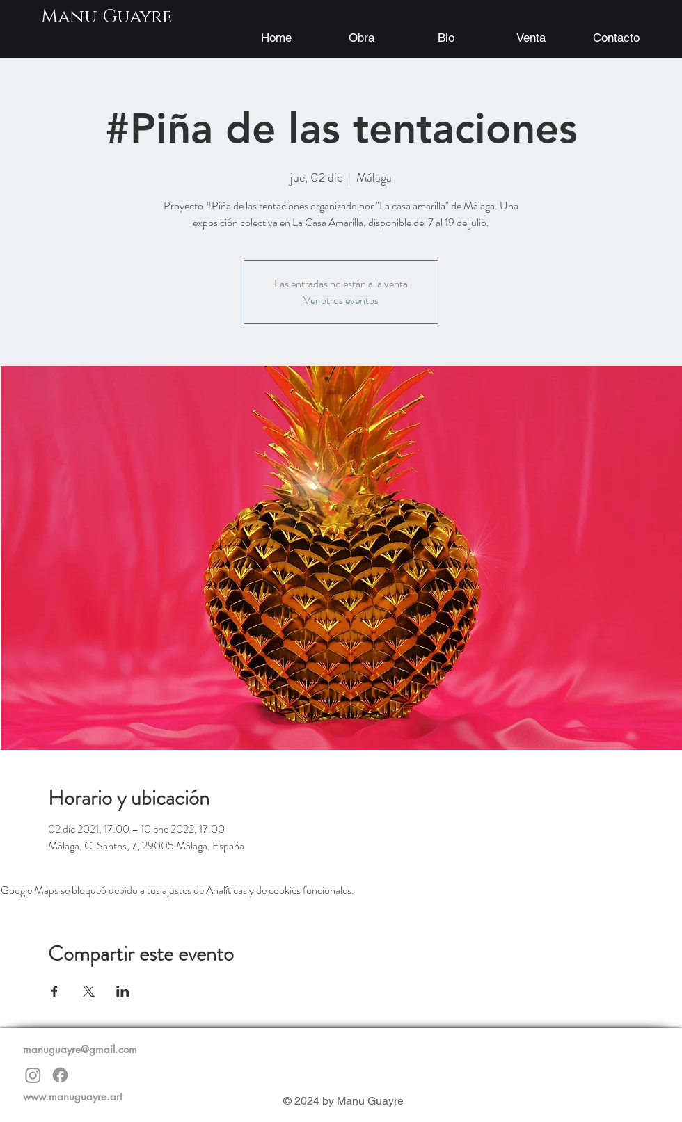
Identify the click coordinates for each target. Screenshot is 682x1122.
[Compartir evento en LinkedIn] (122, 991)
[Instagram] (33, 1075)
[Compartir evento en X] (88, 991)
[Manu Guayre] (106, 17)
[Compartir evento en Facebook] (54, 991)
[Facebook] (60, 1075)
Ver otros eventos (341, 300)
